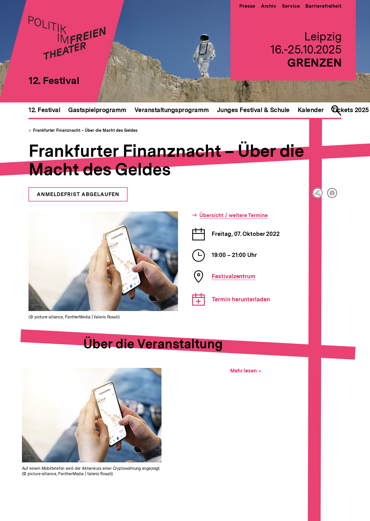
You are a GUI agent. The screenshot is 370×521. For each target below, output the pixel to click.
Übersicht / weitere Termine (233, 215)
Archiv (268, 6)
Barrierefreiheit (323, 6)
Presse (247, 6)
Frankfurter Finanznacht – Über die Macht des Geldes (85, 130)
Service (291, 6)
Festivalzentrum (233, 276)
